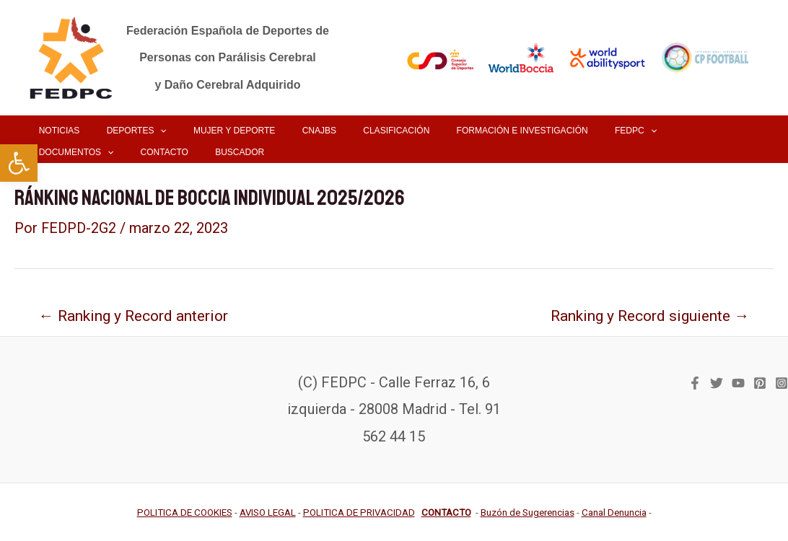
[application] (145, 130)
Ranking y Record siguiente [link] (647, 315)
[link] (19, 163)
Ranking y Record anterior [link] (135, 315)
